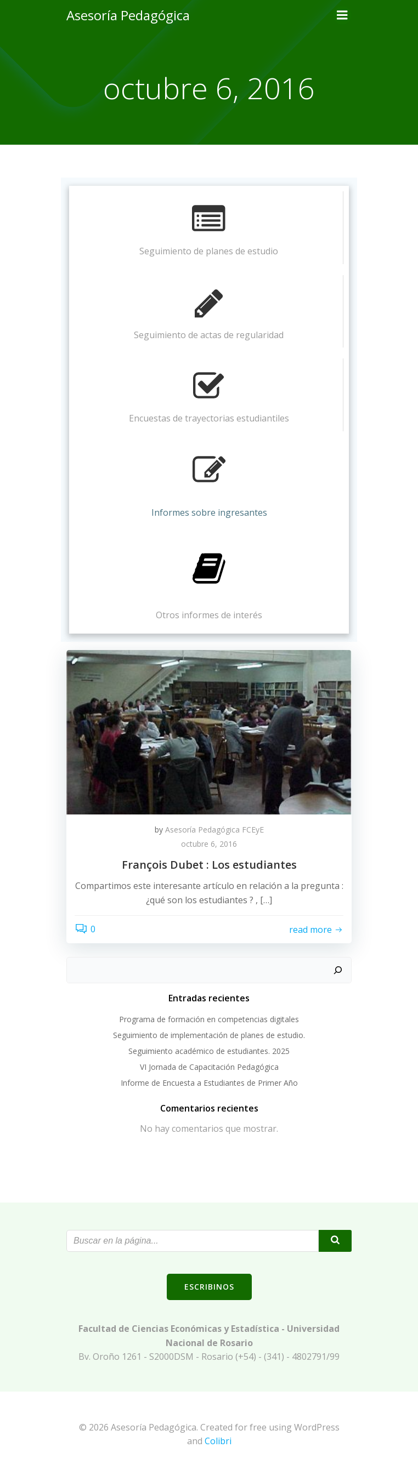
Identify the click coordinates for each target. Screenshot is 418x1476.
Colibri (218, 1441)
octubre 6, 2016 (209, 844)
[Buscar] (338, 970)
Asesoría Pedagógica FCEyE (214, 829)
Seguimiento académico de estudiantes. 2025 (209, 1051)
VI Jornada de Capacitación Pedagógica (209, 1067)
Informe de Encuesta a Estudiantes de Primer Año (209, 1083)
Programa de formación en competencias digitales (209, 1019)
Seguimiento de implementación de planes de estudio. (209, 1035)
